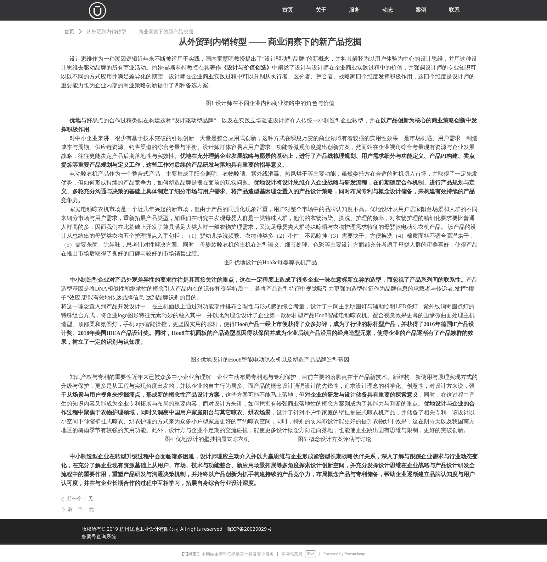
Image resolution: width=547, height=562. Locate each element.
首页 (69, 31)
